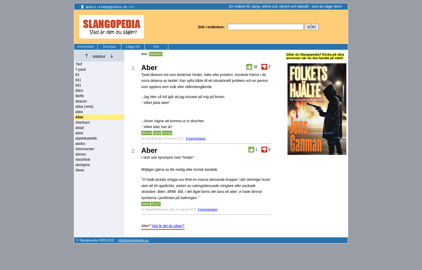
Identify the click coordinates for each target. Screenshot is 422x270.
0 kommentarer (196, 138)
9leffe (79, 96)
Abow (79, 170)
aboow (80, 154)
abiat (79, 133)
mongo (167, 133)
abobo (80, 144)
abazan (81, 101)
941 (78, 85)
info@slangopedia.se (133, 240)
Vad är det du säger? (168, 226)
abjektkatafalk (86, 138)
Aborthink (82, 160)
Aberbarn (82, 122)
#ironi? (155, 204)
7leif (78, 64)
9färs (79, 91)
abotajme (82, 165)
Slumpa (109, 46)
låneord (147, 133)
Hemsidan (85, 46)
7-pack (80, 69)
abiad (79, 128)
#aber (145, 204)
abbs (79, 112)
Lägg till (133, 46)
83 (77, 75)
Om (157, 46)
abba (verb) (84, 107)
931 (78, 80)
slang (157, 133)
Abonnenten (84, 149)
